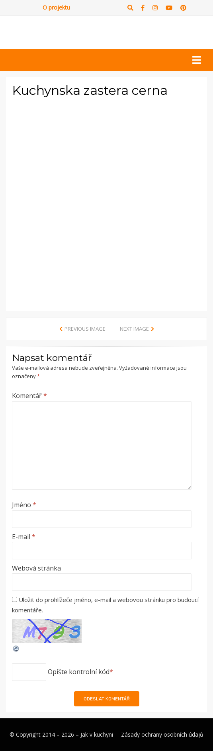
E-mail (23, 536)
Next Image (134, 328)
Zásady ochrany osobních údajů (162, 734)
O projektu (56, 7)
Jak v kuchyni (96, 734)
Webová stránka (36, 568)
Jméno (24, 504)
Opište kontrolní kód (78, 671)
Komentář (29, 395)
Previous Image (85, 328)
